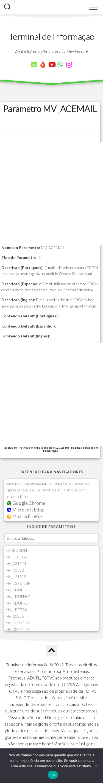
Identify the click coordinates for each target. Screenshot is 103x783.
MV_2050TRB (17, 622)
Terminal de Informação (51, 36)
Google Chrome (26, 503)
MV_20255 (14, 616)
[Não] (96, 765)
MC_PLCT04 (16, 557)
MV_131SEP (15, 576)
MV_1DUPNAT (17, 596)
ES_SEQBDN (16, 550)
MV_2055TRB (17, 629)
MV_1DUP (14, 590)
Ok (53, 775)
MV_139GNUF (17, 583)
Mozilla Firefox (25, 516)
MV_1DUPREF (17, 603)
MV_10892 (14, 570)
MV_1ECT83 (16, 609)
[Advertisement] (51, 193)
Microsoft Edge (25, 510)
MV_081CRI (15, 563)
